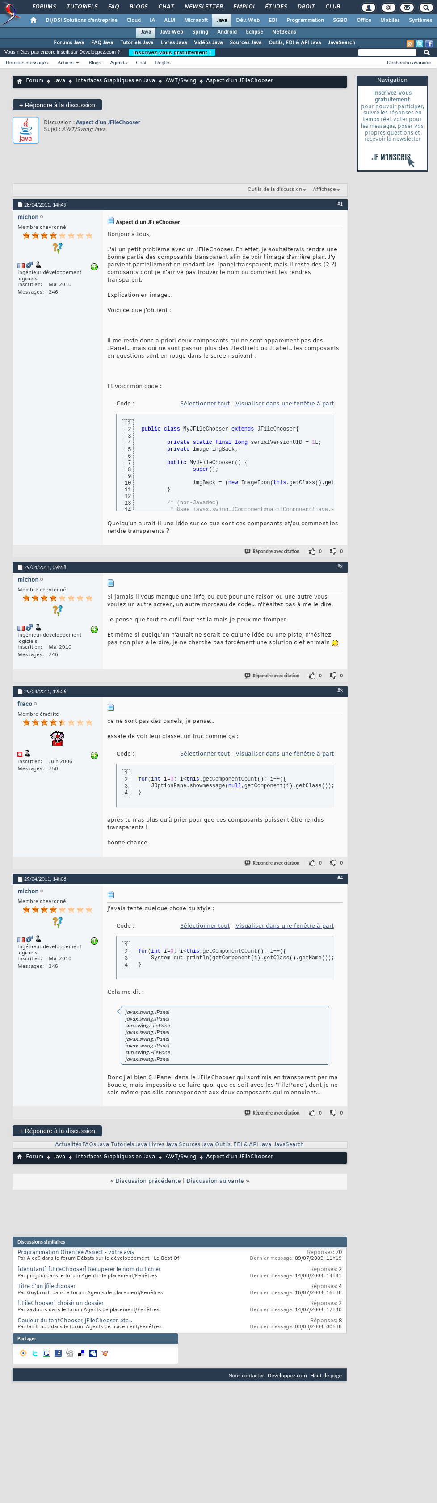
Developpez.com (287, 1375)
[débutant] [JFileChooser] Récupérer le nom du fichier (89, 1269)
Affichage (324, 189)
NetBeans (284, 32)
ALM (169, 20)
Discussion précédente (148, 1181)
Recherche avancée (409, 62)
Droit (305, 7)
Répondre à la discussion (57, 105)
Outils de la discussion (275, 189)
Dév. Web (248, 20)
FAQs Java (95, 1144)
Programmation (305, 20)
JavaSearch (341, 43)
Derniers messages (27, 62)
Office (364, 20)
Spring (200, 32)
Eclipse (254, 32)
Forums (43, 7)
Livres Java (173, 43)
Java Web (171, 32)
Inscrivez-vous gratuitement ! (172, 52)
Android (227, 32)
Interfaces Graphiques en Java (115, 80)
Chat (165, 7)
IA (152, 20)
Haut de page (326, 1375)
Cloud (133, 20)
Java (222, 20)
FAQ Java (102, 43)
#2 (340, 566)
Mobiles (390, 20)
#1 (340, 204)
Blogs (138, 7)
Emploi (243, 7)
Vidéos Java (208, 43)
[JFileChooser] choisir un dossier (60, 1303)
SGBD (340, 20)
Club (332, 7)
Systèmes (421, 20)
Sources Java (245, 43)
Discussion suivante (215, 1181)
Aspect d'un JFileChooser (108, 122)
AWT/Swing (180, 80)
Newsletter (203, 7)
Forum (34, 80)
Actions (66, 62)
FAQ (113, 7)
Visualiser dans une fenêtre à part (284, 404)
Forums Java (69, 43)
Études (275, 7)
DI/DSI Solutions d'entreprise (82, 20)
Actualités (68, 1144)
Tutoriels (81, 7)
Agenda (118, 62)
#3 (340, 691)
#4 (340, 878)
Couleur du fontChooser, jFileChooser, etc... (74, 1321)
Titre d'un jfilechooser (46, 1286)
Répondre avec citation (272, 551)
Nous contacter (246, 1375)
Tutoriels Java (136, 43)
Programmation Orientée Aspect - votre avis (75, 1252)
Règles (163, 62)
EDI (273, 20)
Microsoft (196, 20)
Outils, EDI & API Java (295, 43)
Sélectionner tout (205, 404)
